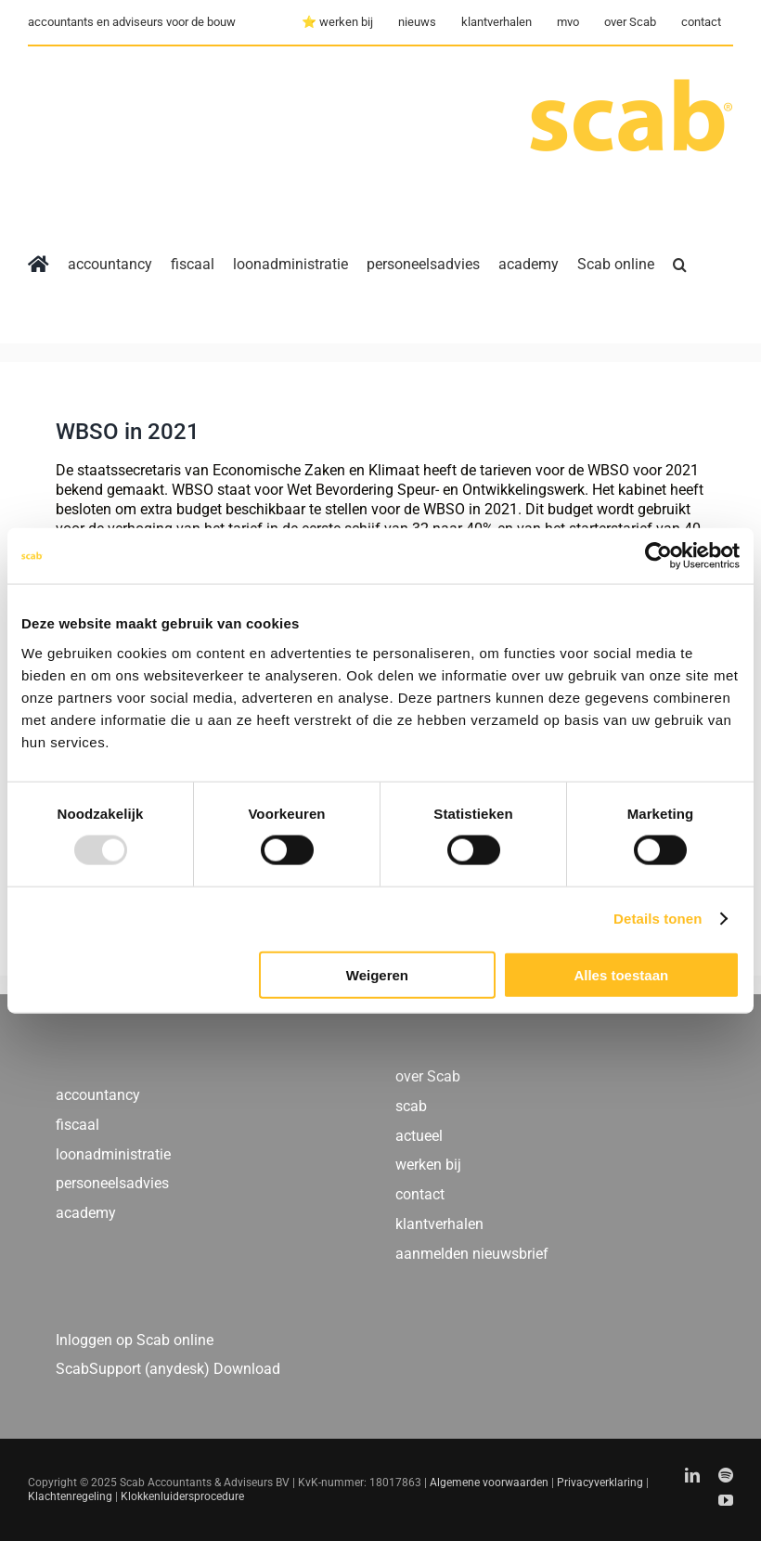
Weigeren (377, 974)
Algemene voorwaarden (489, 1482)
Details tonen (657, 918)
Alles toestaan (621, 974)
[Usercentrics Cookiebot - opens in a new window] (658, 556)
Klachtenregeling (70, 1496)
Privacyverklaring (600, 1482)
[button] (680, 264)
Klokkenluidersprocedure (182, 1496)
